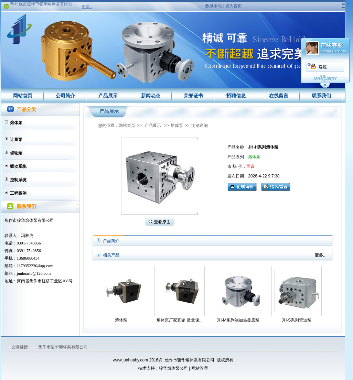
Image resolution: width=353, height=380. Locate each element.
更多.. (87, 6)
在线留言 (278, 95)
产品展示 (108, 95)
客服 (323, 67)
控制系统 (18, 179)
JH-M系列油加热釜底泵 (238, 320)
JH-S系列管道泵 (297, 320)
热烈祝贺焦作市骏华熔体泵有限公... (43, 4)
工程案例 (18, 193)
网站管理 (199, 368)
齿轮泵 (16, 153)
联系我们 (321, 95)
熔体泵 (16, 122)
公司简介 (65, 95)
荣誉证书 (193, 95)
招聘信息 (236, 95)
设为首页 (233, 5)
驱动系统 (18, 166)
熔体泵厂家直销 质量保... (179, 320)
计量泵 (16, 139)
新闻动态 (150, 95)
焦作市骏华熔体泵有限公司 (63, 347)
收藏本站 (213, 5)
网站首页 (22, 95)
